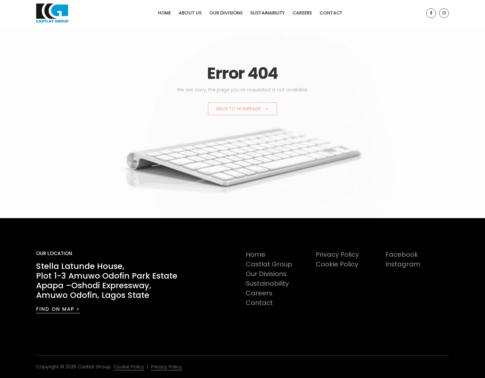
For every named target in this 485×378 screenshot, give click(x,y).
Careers (302, 13)
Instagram (402, 264)
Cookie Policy (337, 264)
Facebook (401, 254)
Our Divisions (226, 13)
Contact (331, 13)
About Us (190, 13)
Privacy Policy (337, 254)
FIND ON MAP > (58, 309)
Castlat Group (269, 264)
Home (164, 13)
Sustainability (267, 13)
